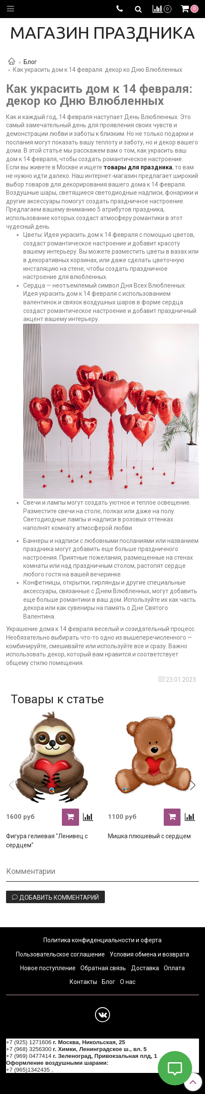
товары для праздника (138, 167)
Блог (30, 61)
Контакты (83, 981)
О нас (127, 981)
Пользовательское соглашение (60, 954)
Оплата (174, 968)
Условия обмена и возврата (149, 954)
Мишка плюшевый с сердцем (149, 836)
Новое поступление (48, 968)
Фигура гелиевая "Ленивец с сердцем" (47, 841)
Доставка (145, 968)
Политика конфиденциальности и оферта (102, 940)
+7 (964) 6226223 (77, 1069)
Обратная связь (103, 968)
